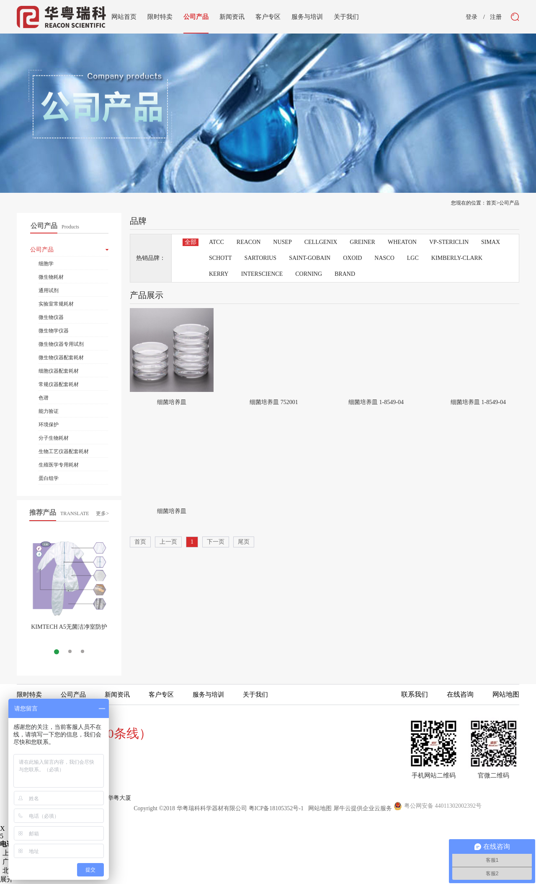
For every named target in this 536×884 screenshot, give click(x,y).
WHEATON (402, 242)
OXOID (352, 258)
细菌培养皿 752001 (274, 402)
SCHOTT (220, 258)
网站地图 (318, 808)
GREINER (362, 242)
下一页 (215, 542)
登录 (471, 17)
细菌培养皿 (171, 402)
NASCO (384, 258)
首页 (140, 542)
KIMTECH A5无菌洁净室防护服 (69, 630)
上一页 (168, 542)
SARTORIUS (260, 258)
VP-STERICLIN (449, 242)
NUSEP (282, 242)
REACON (249, 242)
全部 (190, 242)
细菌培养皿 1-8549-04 (376, 402)
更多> (102, 513)
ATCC (216, 242)
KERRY (219, 274)
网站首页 (124, 16)
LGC (413, 258)
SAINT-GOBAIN (309, 258)
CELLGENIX (321, 242)
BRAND (345, 274)
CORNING (308, 274)
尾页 (244, 542)
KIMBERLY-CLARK (456, 258)
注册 (496, 17)
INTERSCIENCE (262, 274)
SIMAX (490, 242)
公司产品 (509, 203)
